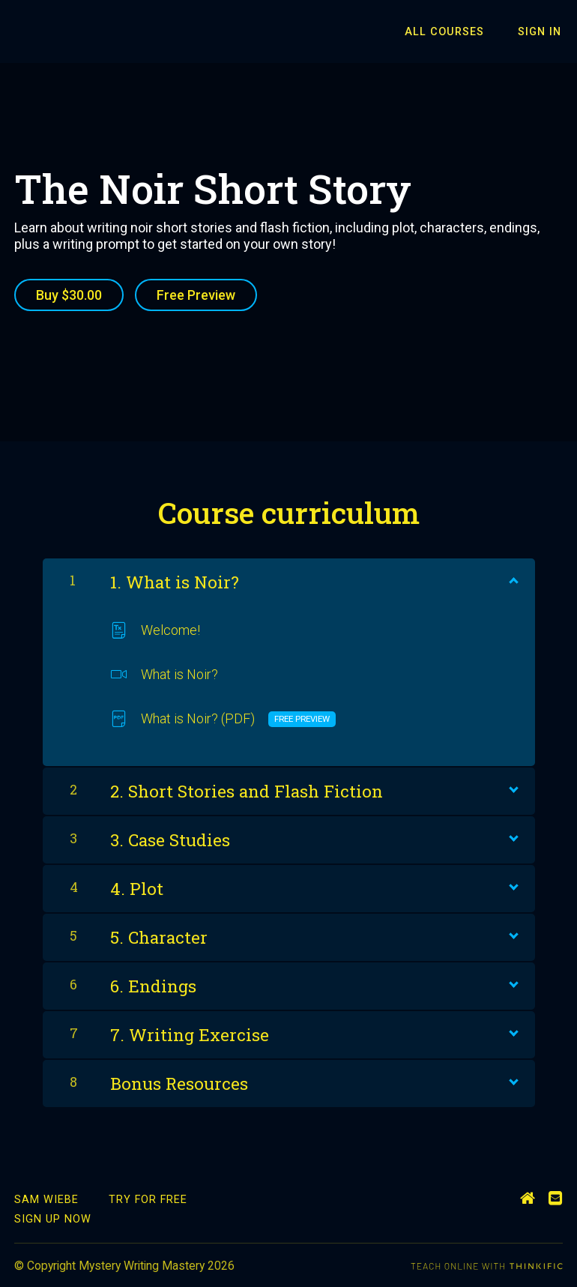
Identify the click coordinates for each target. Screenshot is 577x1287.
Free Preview (198, 295)
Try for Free (148, 1197)
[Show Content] (512, 576)
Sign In (541, 31)
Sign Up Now (52, 1217)
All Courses (449, 31)
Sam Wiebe (46, 1197)
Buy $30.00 (69, 295)
